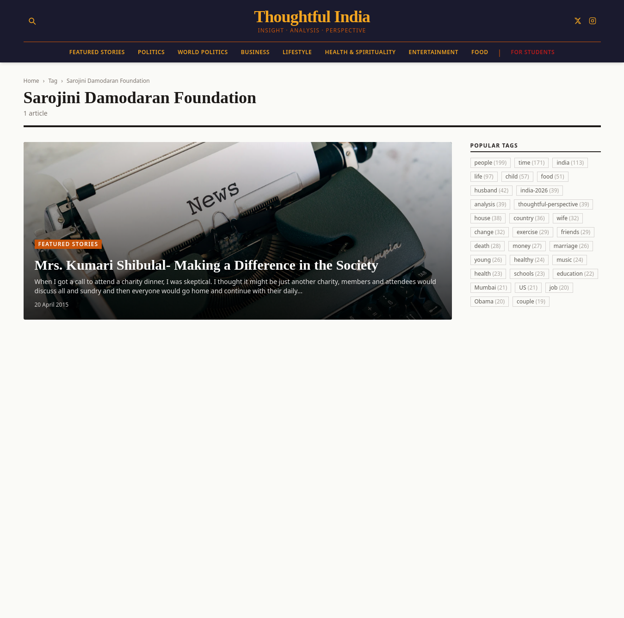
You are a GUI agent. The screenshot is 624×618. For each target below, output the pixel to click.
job (559, 287)
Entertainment (433, 52)
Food (479, 52)
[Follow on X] (577, 20)
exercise (533, 232)
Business (255, 52)
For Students (533, 52)
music (569, 260)
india (570, 163)
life (484, 176)
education (575, 274)
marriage (571, 246)
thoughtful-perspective (553, 204)
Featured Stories (97, 52)
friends (576, 232)
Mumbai (491, 287)
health (488, 274)
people (491, 163)
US (528, 287)
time (531, 163)
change (490, 232)
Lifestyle (297, 52)
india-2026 (539, 190)
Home (31, 81)
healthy (529, 260)
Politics (151, 52)
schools (529, 274)
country (528, 218)
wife (568, 218)
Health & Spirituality (360, 52)
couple (531, 301)
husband (492, 190)
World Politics (203, 52)
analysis (491, 204)
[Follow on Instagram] (592, 20)
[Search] (32, 20)
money (527, 246)
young (488, 260)
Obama (490, 301)
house (488, 218)
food (552, 176)
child (517, 176)
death (488, 246)
